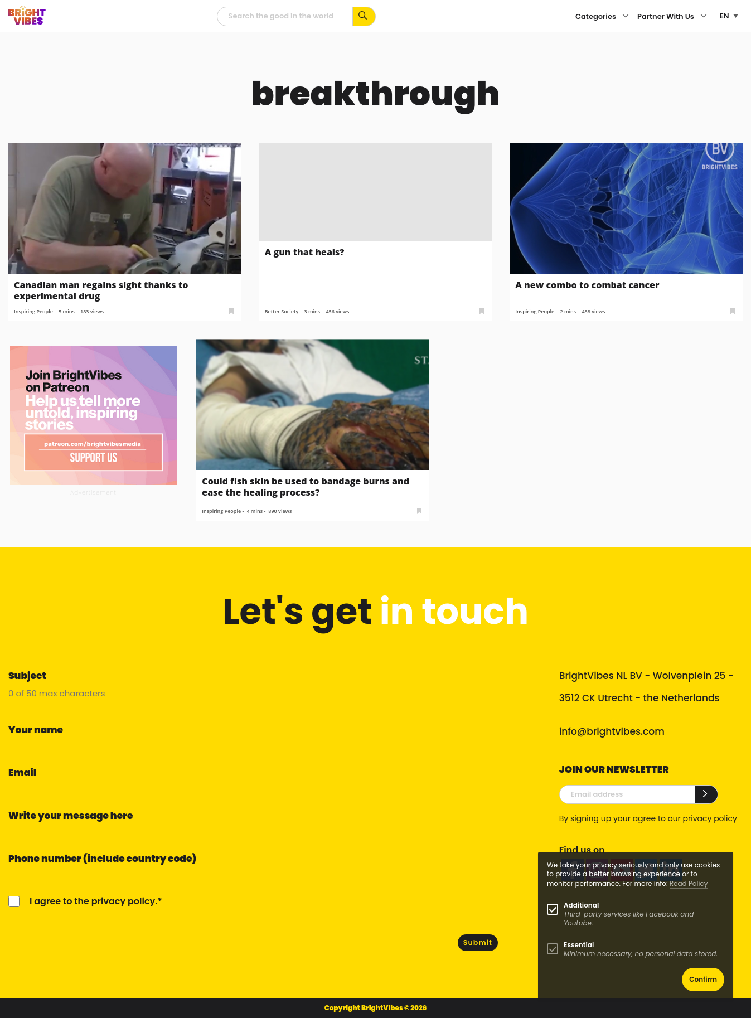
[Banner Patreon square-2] (93, 414)
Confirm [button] (703, 979)
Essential (579, 944)
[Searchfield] (285, 16)
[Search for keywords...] (364, 16)
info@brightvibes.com (612, 731)
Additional (581, 905)
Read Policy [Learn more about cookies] (689, 883)
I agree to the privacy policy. (93, 901)
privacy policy (710, 818)
